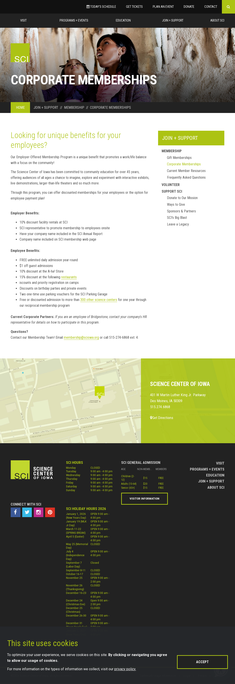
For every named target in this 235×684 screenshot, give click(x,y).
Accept (202, 662)
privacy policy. (125, 669)
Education (123, 20)
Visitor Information (144, 498)
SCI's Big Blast (177, 217)
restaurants (69, 277)
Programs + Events (74, 20)
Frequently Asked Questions (186, 177)
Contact (210, 7)
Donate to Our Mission (182, 198)
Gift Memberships (179, 158)
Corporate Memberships (184, 164)
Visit (23, 20)
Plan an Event (163, 7)
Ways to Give (176, 204)
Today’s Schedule (101, 7)
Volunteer (171, 185)
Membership (172, 151)
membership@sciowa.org (81, 337)
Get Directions (161, 417)
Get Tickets (134, 7)
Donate (189, 7)
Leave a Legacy (178, 224)
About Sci (217, 20)
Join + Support (172, 20)
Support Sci (172, 191)
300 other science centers (98, 300)
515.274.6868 (160, 407)
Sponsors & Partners (181, 211)
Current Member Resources (186, 171)
